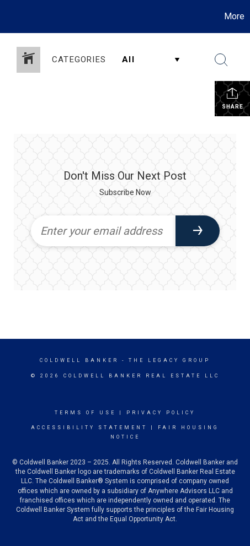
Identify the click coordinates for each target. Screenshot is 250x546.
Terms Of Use (85, 412)
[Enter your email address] (103, 230)
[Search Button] (221, 60)
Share (232, 98)
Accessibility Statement (89, 427)
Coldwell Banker (79, 360)
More (234, 16)
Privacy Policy (160, 412)
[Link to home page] (10, 16)
